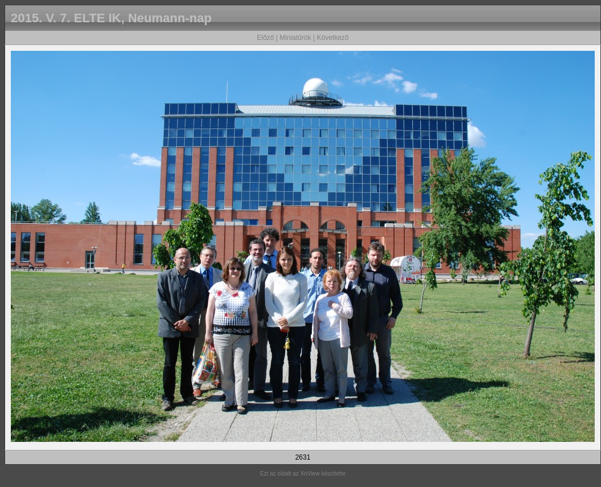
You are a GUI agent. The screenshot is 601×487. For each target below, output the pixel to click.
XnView (310, 473)
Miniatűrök (295, 38)
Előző (265, 38)
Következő (332, 38)
